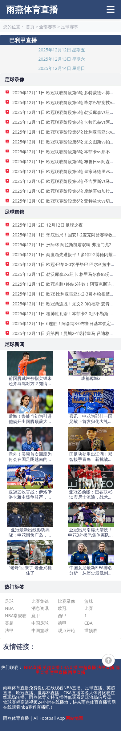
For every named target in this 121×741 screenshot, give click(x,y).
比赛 (88, 608)
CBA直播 (69, 667)
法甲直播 (105, 667)
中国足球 (40, 623)
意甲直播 (58, 672)
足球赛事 (69, 27)
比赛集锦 (40, 601)
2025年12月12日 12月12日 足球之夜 (47, 225)
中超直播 (87, 667)
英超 (9, 623)
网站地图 (74, 718)
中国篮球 (40, 630)
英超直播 (51, 667)
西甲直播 (76, 672)
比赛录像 (66, 601)
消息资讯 (40, 608)
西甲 (62, 615)
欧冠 (62, 608)
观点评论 (66, 630)
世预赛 (90, 630)
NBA (9, 608)
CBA (88, 623)
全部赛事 (47, 27)
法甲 (9, 630)
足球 (9, 601)
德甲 (62, 623)
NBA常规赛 (15, 615)
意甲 (35, 615)
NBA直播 (32, 667)
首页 (30, 27)
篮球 (88, 601)
